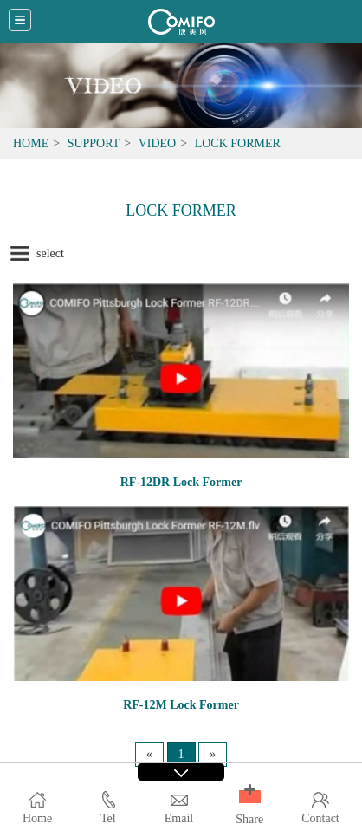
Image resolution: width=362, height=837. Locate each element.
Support (94, 143)
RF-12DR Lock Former (181, 482)
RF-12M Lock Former (181, 704)
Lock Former (238, 143)
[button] (250, 796)
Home (30, 143)
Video (158, 143)
